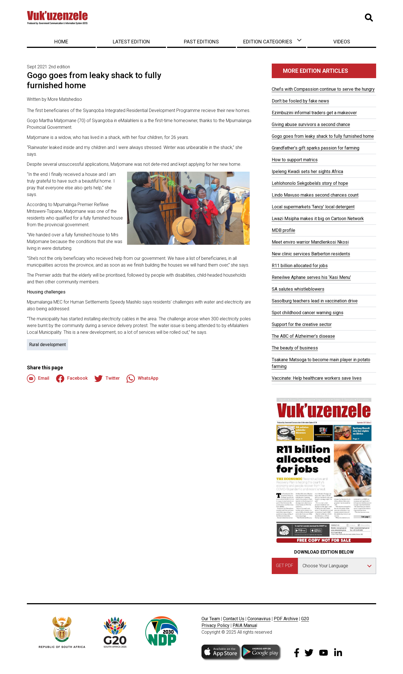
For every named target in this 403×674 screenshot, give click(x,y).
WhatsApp (142, 378)
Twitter (107, 378)
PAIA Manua (244, 625)
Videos (341, 42)
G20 (305, 618)
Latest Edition (131, 42)
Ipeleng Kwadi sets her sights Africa (307, 171)
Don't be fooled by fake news (300, 101)
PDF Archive (286, 618)
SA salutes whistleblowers (298, 289)
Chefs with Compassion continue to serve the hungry (323, 89)
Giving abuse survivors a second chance (311, 124)
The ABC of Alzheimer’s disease (303, 336)
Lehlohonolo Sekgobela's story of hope (310, 183)
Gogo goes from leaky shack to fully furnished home (323, 136)
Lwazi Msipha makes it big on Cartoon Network (318, 218)
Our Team (211, 618)
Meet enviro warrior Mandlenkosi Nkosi (310, 242)
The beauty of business (295, 348)
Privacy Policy (215, 625)
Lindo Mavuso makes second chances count (315, 195)
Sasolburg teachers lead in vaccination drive (315, 301)
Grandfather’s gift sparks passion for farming (315, 148)
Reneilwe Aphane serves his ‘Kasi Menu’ (311, 277)
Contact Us (233, 618)
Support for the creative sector (302, 324)
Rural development (47, 344)
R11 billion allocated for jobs (300, 265)
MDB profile (283, 230)
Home (61, 42)
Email (38, 378)
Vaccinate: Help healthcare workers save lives (317, 378)
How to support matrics (295, 159)
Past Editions (201, 42)
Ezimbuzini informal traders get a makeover (314, 112)
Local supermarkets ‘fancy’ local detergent (313, 206)
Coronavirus (259, 618)
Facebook (72, 378)
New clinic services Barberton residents (311, 253)
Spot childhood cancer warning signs (307, 312)
